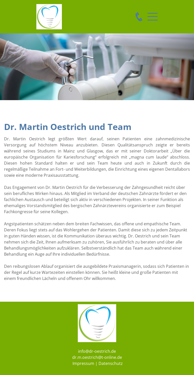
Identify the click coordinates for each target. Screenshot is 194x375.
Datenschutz (111, 363)
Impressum (83, 363)
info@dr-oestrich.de (97, 351)
